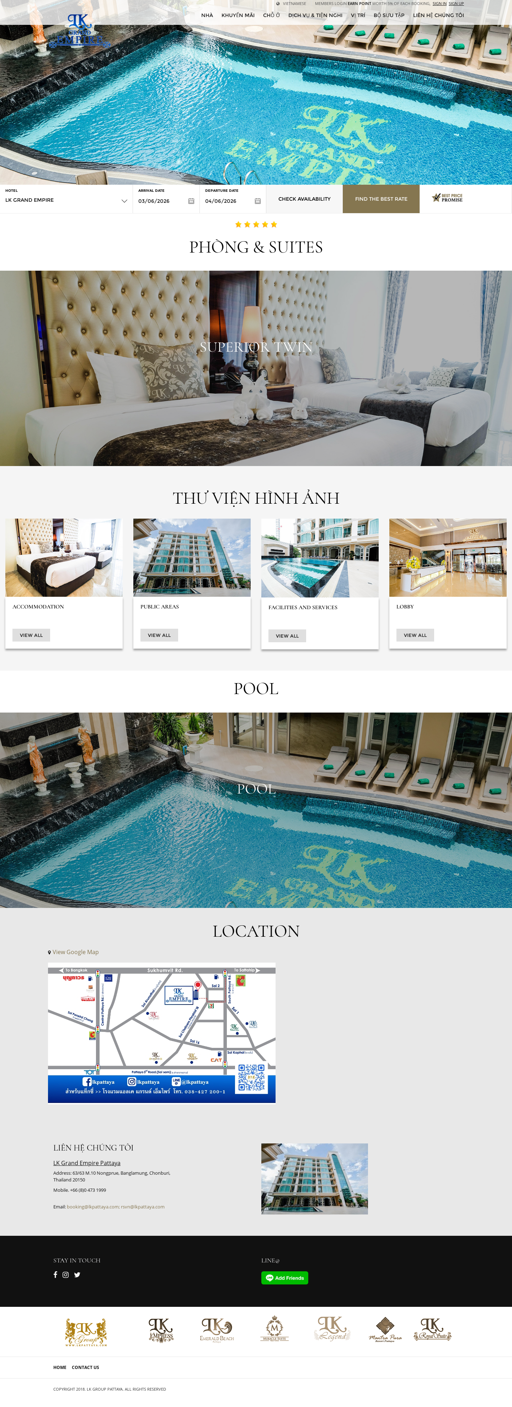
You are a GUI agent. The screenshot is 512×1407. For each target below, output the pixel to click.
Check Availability (304, 199)
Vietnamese (291, 3)
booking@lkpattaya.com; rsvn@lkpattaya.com (116, 1206)
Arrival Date (151, 190)
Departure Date (222, 190)
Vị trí (358, 15)
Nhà (207, 15)
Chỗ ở (271, 15)
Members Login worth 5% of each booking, (373, 3)
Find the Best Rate (381, 199)
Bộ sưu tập (389, 15)
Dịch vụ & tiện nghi (315, 15)
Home (59, 1367)
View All (31, 635)
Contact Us (85, 1367)
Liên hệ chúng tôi (438, 15)
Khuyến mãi (238, 15)
